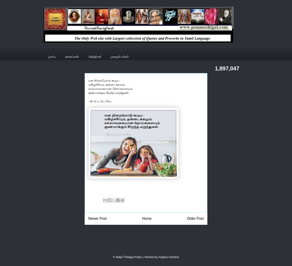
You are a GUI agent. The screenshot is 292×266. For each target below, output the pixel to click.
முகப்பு (52, 56)
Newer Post (97, 218)
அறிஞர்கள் (95, 56)
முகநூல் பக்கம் (120, 56)
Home (147, 218)
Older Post (195, 218)
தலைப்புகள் (72, 56)
